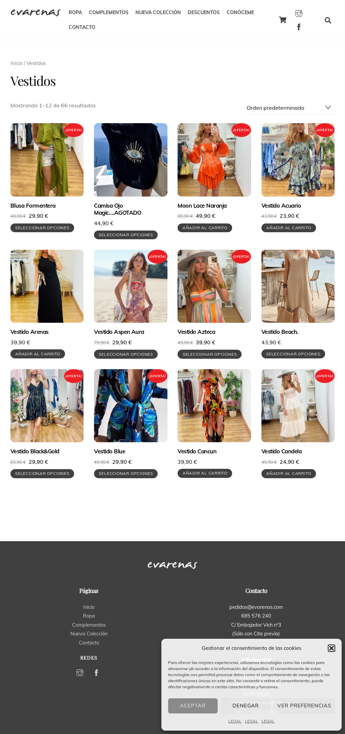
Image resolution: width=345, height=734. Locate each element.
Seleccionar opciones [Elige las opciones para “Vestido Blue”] (126, 473)
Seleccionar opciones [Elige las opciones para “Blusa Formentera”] (42, 227)
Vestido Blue (109, 451)
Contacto (89, 643)
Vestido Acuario (281, 205)
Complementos (89, 625)
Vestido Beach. (279, 331)
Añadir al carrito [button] (205, 227)
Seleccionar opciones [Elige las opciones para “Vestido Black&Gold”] (42, 473)
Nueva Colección (88, 634)
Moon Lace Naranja (202, 205)
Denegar (245, 705)
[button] (331, 648)
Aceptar (193, 705)
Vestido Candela (281, 451)
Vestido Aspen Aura (119, 331)
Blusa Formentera (33, 205)
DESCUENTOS (204, 12)
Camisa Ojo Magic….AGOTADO (118, 209)
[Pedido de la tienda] (289, 107)
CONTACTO (82, 27)
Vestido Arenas (29, 331)
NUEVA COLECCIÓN (158, 12)
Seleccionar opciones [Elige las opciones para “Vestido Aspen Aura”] (126, 354)
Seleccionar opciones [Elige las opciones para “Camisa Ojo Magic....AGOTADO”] (126, 234)
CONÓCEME (240, 12)
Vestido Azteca (196, 331)
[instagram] (299, 12)
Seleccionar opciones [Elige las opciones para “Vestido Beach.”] (293, 353)
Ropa (89, 616)
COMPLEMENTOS (108, 12)
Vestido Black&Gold (34, 451)
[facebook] (299, 26)
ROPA (75, 12)
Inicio (16, 63)
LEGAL (235, 721)
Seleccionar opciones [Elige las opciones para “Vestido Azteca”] (210, 354)
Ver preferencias (304, 705)
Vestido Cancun (197, 451)
